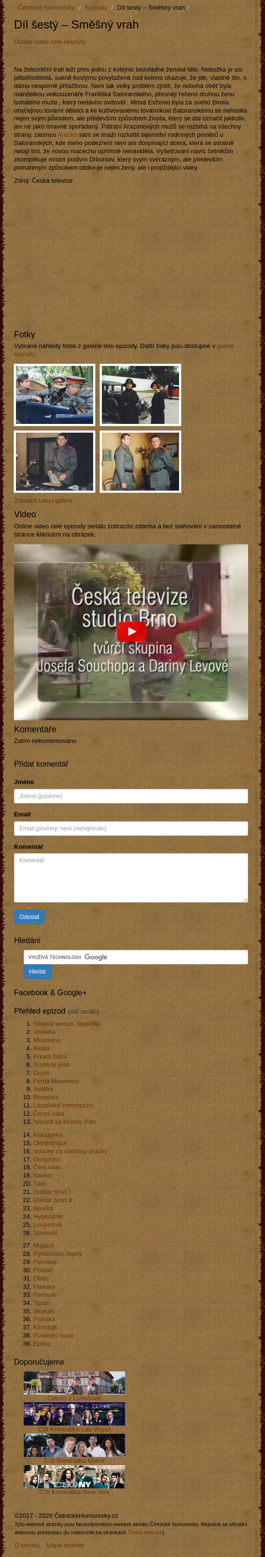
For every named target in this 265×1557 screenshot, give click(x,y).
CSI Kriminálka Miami (74, 1460)
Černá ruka (48, 1113)
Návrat (42, 1175)
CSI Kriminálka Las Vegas (74, 1429)
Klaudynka (48, 1134)
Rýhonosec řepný (57, 1253)
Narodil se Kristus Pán (64, 1121)
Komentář (28, 846)
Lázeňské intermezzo (63, 1105)
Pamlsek (45, 1262)
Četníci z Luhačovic (74, 1398)
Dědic (41, 1278)
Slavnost (45, 1233)
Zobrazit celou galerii (43, 500)
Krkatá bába (50, 1056)
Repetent (46, 1097)
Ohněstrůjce (50, 1143)
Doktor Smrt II (52, 1200)
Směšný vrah (51, 1064)
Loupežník (47, 1224)
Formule (44, 1294)
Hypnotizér (48, 1216)
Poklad (43, 1270)
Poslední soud (53, 1335)
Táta (39, 1183)
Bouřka (43, 1208)
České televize (145, 1532)
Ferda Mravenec (56, 1081)
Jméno (24, 782)
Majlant (43, 1245)
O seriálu (27, 1545)
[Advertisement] (127, 54)
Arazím (67, 134)
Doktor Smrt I (51, 1191)
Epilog (42, 1343)
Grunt (41, 1073)
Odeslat (29, 917)
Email (22, 814)
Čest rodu (46, 1167)
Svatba (43, 1088)
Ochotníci (46, 1159)
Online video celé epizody (49, 41)
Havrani (44, 1286)
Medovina (46, 1040)
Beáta (41, 1048)
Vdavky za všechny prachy (70, 1151)
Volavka (44, 1031)
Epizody (96, 7)
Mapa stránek (65, 1545)
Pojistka (44, 1319)
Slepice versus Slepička (66, 1023)
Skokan (43, 1311)
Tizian (41, 1303)
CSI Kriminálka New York (75, 1492)
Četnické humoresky (46, 7)
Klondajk (45, 1327)
